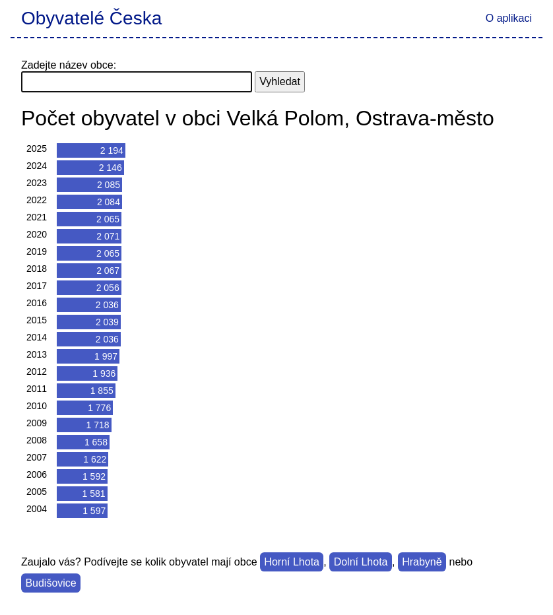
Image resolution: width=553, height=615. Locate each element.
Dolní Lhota (361, 561)
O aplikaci (509, 18)
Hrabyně (421, 561)
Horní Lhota (291, 561)
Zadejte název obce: (68, 65)
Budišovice (50, 583)
